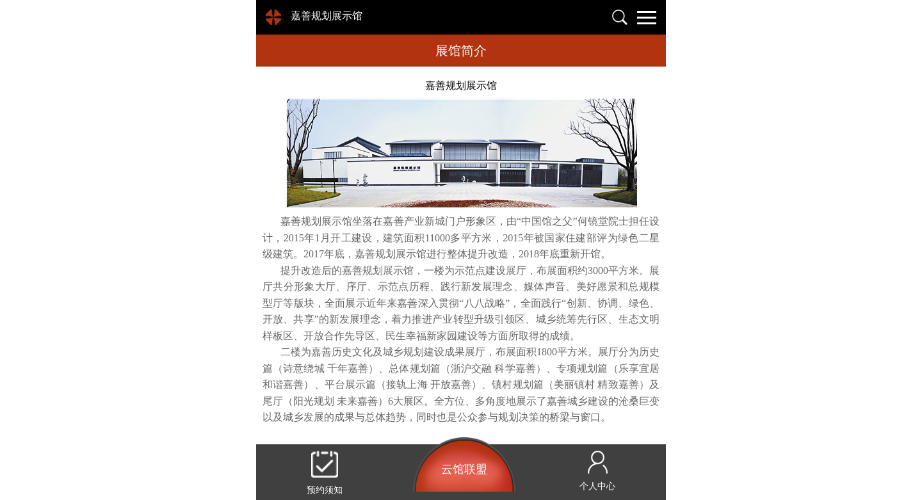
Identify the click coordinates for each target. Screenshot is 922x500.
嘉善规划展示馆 (326, 15)
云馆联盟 (464, 469)
